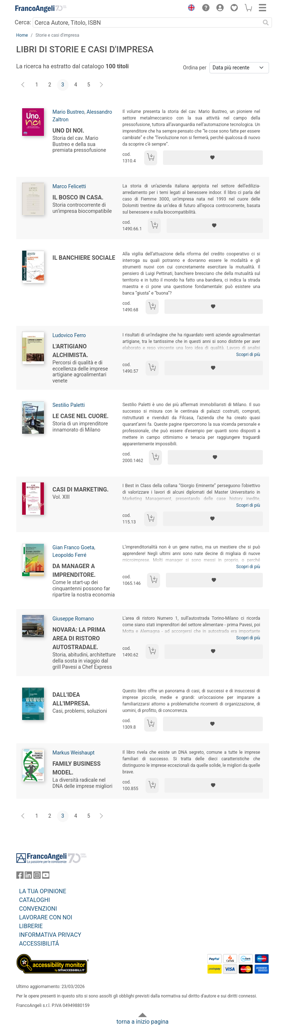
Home (22, 35)
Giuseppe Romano (73, 619)
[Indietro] (23, 85)
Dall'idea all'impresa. (71, 699)
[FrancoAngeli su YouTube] (45, 876)
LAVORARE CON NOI (45, 917)
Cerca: (23, 22)
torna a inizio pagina (142, 1021)
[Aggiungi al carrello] (150, 157)
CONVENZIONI (38, 908)
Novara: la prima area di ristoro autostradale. (79, 638)
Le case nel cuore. (81, 416)
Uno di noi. (69, 130)
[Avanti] (101, 85)
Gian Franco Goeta (73, 547)
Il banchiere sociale (84, 257)
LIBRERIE (31, 926)
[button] (190, 9)
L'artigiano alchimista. (70, 351)
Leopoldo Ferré (69, 555)
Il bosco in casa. (78, 197)
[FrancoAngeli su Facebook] (20, 876)
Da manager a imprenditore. (74, 570)
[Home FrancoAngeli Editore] (40, 8)
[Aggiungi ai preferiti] (213, 157)
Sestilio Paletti (69, 405)
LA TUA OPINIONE (42, 891)
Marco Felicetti (69, 186)
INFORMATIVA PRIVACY (50, 934)
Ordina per (194, 67)
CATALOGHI (34, 900)
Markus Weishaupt (74, 753)
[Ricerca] (266, 22)
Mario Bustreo (69, 112)
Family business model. (77, 768)
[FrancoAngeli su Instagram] (37, 876)
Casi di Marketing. (81, 489)
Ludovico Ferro (69, 335)
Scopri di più (248, 354)
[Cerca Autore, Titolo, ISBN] (146, 22)
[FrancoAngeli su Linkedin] (28, 876)
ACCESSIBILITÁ (39, 943)
